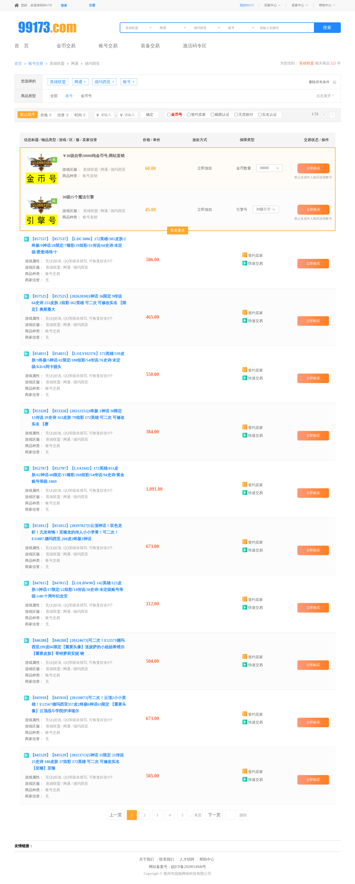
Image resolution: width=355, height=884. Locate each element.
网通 (74, 64)
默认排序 (27, 115)
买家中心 (270, 5)
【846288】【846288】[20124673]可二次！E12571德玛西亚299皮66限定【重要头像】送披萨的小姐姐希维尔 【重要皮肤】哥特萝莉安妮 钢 (78, 647)
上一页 (115, 815)
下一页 (214, 815)
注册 (92, 5)
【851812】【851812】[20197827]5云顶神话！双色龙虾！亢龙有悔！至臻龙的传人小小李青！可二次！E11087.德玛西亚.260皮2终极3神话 (76, 532)
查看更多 (177, 230)
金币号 (86, 96)
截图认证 (222, 115)
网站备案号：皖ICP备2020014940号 (177, 867)
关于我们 (146, 859)
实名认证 (269, 115)
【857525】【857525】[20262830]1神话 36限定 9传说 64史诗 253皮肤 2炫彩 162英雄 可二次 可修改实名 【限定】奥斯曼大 (78, 303)
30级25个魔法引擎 (78, 197)
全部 (54, 96)
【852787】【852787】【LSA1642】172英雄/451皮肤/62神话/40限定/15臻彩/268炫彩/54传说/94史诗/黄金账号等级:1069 (77, 475)
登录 (64, 5)
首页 (18, 64)
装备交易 (150, 45)
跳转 (243, 815)
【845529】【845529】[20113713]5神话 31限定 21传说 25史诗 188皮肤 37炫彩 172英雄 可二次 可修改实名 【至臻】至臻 (77, 761)
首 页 (21, 45)
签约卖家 (198, 115)
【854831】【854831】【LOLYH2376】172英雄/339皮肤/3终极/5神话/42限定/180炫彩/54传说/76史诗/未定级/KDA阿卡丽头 (77, 360)
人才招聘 (186, 859)
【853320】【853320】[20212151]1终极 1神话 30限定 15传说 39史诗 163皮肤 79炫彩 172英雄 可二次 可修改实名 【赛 (77, 417)
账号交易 (108, 45)
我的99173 (247, 5)
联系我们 (166, 859)
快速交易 (252, 263)
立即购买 (313, 168)
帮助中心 (325, 5)
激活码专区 (195, 45)
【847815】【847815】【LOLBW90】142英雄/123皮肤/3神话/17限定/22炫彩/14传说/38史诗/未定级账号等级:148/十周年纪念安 (77, 589)
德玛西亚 (92, 64)
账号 (69, 96)
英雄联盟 (57, 64)
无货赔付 (245, 115)
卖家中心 (298, 5)
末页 (198, 815)
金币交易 (66, 45)
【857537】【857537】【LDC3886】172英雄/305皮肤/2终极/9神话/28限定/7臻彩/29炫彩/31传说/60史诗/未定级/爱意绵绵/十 (78, 245)
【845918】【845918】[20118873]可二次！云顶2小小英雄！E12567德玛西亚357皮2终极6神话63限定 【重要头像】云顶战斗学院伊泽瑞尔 (78, 704)
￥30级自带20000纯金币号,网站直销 (93, 156)
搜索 (327, 27)
